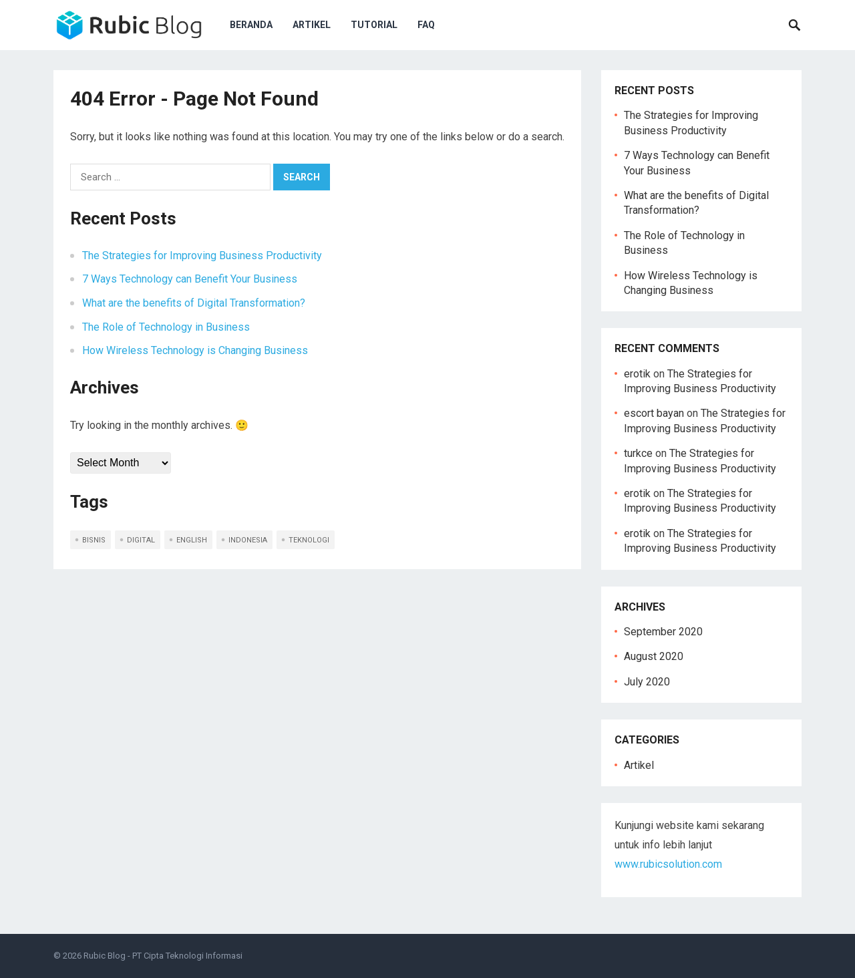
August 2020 (653, 656)
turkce (638, 453)
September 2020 (663, 631)
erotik (637, 373)
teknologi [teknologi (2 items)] (309, 540)
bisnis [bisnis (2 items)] (94, 540)
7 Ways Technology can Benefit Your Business (189, 279)
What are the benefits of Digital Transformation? (193, 303)
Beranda (251, 24)
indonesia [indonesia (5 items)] (247, 540)
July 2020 (647, 681)
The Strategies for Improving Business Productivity (202, 255)
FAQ (426, 24)
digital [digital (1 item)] (141, 540)
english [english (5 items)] (191, 540)
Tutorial (374, 24)
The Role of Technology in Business (166, 327)
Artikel (312, 24)
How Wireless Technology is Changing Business (195, 350)
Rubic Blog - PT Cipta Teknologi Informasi (162, 956)
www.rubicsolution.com (668, 864)
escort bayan (654, 413)
